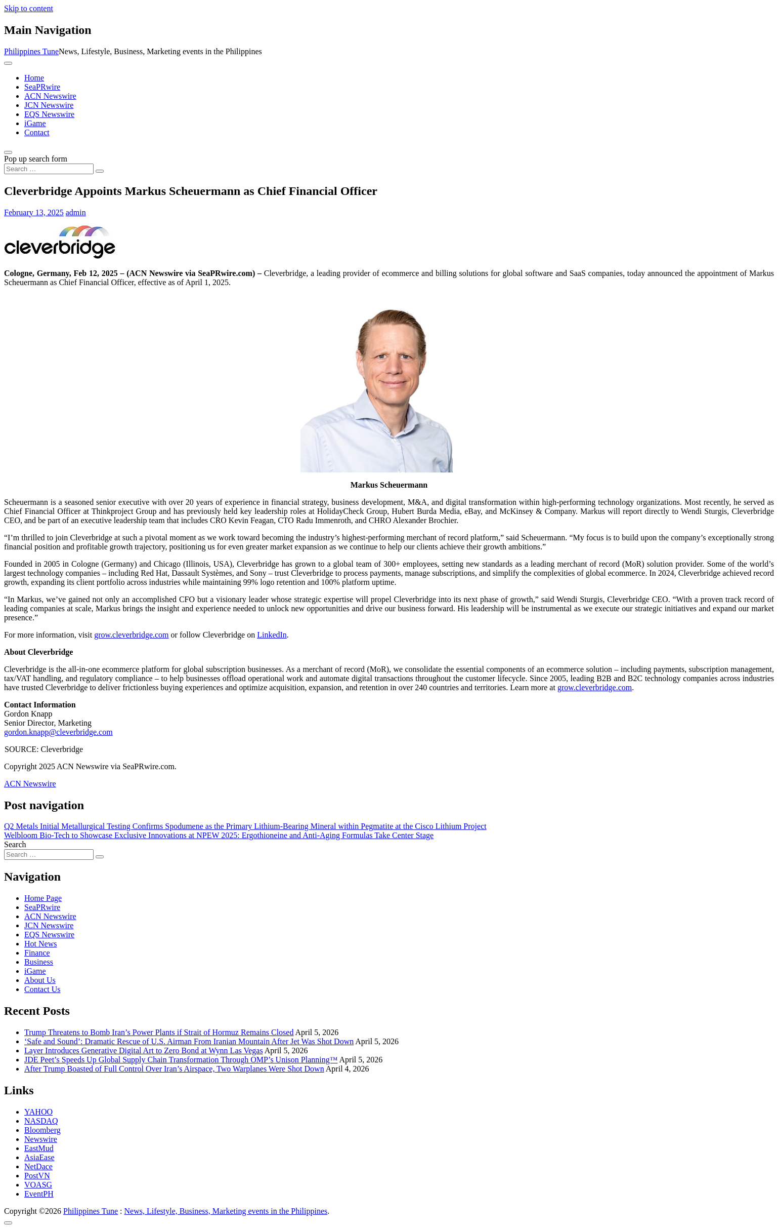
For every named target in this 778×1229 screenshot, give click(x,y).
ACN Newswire (50, 96)
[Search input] (49, 169)
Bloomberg (42, 1130)
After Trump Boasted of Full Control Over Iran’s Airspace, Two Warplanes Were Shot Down (174, 1068)
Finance (37, 952)
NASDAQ (41, 1121)
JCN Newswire (48, 105)
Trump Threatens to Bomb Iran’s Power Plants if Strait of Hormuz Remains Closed (158, 1032)
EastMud (39, 1148)
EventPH (39, 1194)
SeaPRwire (42, 87)
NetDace (38, 1166)
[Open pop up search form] (8, 152)
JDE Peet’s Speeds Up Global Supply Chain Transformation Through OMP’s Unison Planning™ (180, 1059)
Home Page (43, 898)
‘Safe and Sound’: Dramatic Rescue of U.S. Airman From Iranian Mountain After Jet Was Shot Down (189, 1041)
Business (38, 962)
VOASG (38, 1184)
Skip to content (28, 8)
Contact (37, 132)
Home (34, 77)
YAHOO (38, 1111)
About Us (40, 980)
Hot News (40, 943)
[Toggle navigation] (8, 63)
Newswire (40, 1139)
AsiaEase (39, 1157)
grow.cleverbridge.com (131, 634)
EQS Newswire (49, 114)
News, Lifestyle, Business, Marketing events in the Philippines (226, 1211)
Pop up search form (35, 158)
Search (15, 844)
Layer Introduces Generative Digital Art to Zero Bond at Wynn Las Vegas (143, 1050)
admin (76, 212)
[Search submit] (100, 171)
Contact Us (42, 989)
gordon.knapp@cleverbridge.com (58, 732)
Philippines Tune (31, 51)
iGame (35, 123)
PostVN (37, 1175)
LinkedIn (272, 634)
